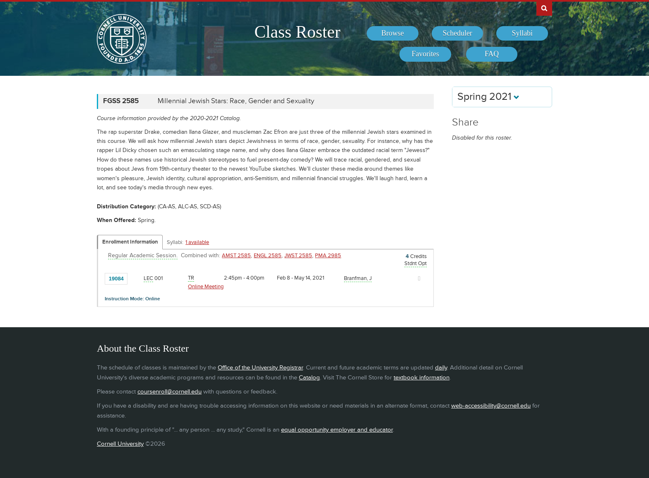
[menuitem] (392, 33)
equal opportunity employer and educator (337, 430)
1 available (197, 242)
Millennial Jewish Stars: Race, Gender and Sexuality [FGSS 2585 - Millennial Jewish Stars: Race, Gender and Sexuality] (236, 101)
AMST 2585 (236, 255)
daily (441, 368)
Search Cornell (544, 8)
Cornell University (120, 444)
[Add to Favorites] (135, 277)
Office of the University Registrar (260, 368)
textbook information (421, 377)
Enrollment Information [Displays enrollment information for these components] (130, 242)
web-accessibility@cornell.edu (491, 406)
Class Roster (297, 31)
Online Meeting (206, 286)
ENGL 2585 (267, 255)
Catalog (309, 377)
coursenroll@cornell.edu (169, 392)
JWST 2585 (298, 255)
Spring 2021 (488, 96)
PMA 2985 (328, 255)
